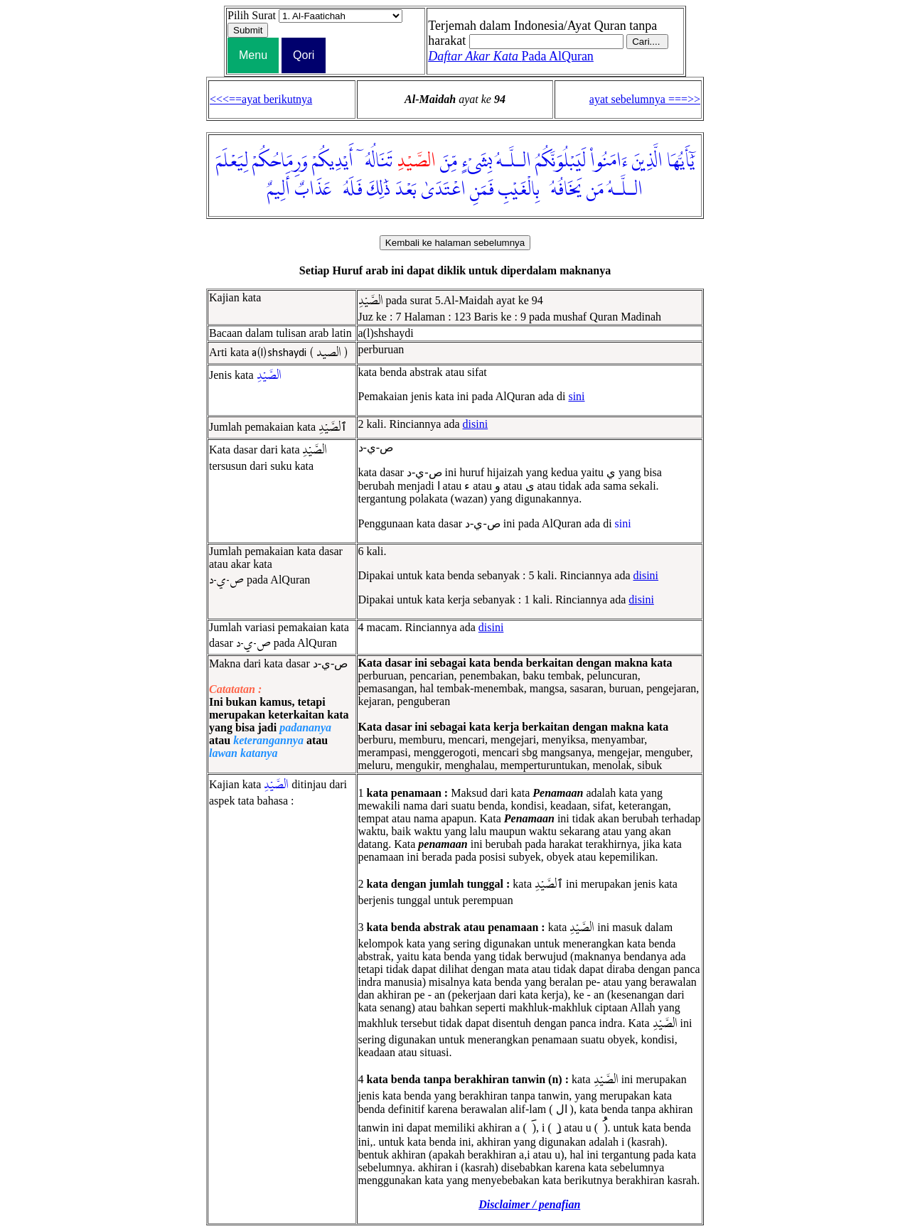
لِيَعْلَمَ (232, 161)
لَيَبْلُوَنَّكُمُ (560, 161)
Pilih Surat (252, 15)
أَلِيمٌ (278, 190)
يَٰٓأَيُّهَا (681, 161)
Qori (303, 55)
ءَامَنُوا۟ (609, 161)
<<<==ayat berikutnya (261, 99)
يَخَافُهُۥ (563, 190)
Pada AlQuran (511, 56)
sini (576, 396)
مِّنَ (448, 161)
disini (475, 424)
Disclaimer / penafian (529, 1204)
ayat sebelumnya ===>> (644, 99)
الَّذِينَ (647, 161)
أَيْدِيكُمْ (332, 161)
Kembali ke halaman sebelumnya (455, 242)
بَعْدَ (406, 190)
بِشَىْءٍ (476, 161)
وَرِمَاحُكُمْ (280, 161)
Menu (253, 55)
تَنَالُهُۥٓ (375, 161)
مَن (595, 190)
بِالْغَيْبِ (519, 190)
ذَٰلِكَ (378, 190)
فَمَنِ (482, 190)
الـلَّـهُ (513, 161)
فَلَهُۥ (349, 190)
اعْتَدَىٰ (443, 190)
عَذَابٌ (312, 190)
